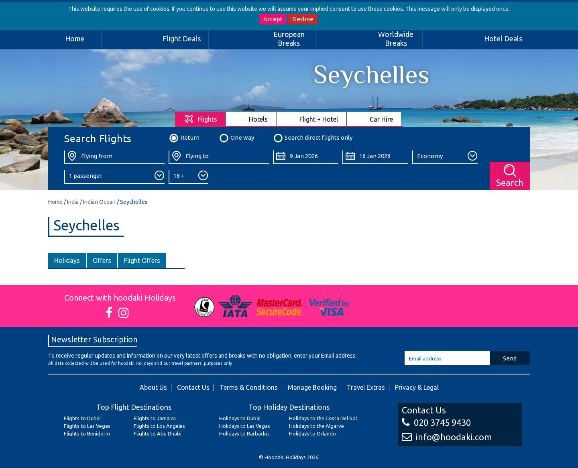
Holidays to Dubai (240, 418)
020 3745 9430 (436, 422)
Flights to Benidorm (87, 433)
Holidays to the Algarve (316, 426)
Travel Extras (366, 387)
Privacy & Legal (417, 387)
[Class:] (445, 157)
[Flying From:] (114, 157)
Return (184, 138)
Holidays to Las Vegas (244, 426)
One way (236, 138)
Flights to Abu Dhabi (157, 433)
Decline (302, 19)
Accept (273, 19)
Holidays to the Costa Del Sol (323, 418)
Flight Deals (182, 39)
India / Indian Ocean (91, 202)
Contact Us (193, 387)
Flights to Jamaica (155, 418)
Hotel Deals (503, 39)
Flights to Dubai (82, 418)
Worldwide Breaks (395, 38)
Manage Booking (312, 387)
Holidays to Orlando (312, 433)
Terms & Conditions (249, 387)
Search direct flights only (312, 138)
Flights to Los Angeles (159, 426)
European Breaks (289, 38)
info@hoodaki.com (447, 437)
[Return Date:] (375, 157)
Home (75, 39)
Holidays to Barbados (244, 433)
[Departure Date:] (305, 157)
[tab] (200, 119)
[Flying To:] (219, 157)
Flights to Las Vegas (87, 426)
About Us (153, 387)
